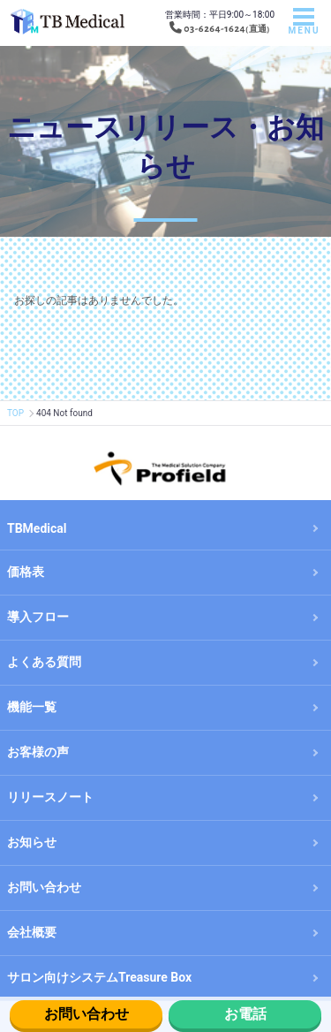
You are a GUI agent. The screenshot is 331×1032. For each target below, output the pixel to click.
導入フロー (38, 617)
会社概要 (31, 932)
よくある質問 (44, 662)
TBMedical (37, 528)
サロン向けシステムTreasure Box (99, 977)
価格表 (25, 572)
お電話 (245, 1013)
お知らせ (31, 842)
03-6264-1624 (214, 28)
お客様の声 (38, 752)
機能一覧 (31, 707)
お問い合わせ (86, 1013)
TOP (15, 413)
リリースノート (50, 797)
